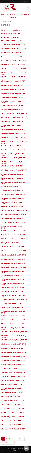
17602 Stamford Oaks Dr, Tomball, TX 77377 (12, 174)
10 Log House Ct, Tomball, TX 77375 (11, 303)
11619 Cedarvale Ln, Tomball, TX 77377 (12, 247)
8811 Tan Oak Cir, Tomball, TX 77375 (12, 117)
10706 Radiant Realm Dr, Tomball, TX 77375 (14, 299)
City (20, 15)
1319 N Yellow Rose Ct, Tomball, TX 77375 (13, 60)
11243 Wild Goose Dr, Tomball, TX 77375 (13, 64)
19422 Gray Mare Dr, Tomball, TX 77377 (13, 372)
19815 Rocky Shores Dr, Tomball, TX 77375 (14, 259)
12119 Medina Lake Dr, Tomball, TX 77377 (13, 255)
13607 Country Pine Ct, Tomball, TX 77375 (13, 376)
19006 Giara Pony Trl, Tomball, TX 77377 (13, 89)
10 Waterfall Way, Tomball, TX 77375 (12, 97)
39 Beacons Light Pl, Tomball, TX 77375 (12, 109)
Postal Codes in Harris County (10, 37)
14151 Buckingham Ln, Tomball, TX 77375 (13, 222)
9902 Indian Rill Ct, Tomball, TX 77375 (12, 384)
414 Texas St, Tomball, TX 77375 (10, 404)
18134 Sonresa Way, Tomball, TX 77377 (12, 400)
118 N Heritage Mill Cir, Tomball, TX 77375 (13, 267)
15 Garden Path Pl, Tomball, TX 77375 (12, 368)
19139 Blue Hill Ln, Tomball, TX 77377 (12, 166)
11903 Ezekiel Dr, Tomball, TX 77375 (12, 121)
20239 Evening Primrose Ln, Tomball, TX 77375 (13, 182)
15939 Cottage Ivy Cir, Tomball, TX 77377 (13, 133)
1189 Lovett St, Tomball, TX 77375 (11, 421)
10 (6, 443)
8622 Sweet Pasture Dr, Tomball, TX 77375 (13, 251)
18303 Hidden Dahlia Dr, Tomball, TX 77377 (14, 340)
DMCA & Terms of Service (17, 451)
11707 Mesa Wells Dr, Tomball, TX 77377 (13, 380)
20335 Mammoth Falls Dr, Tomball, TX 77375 (12, 126)
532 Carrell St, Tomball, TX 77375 (11, 186)
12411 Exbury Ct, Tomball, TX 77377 (12, 85)
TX (8, 15)
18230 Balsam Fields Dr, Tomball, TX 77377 (13, 360)
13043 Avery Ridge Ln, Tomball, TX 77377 (13, 315)
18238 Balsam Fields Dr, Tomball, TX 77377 (13, 356)
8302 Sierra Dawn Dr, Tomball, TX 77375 (13, 234)
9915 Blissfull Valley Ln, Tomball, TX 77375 (13, 214)
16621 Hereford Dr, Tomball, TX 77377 (12, 392)
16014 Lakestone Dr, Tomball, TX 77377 (13, 238)
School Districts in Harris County (11, 30)
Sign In (24, 2)
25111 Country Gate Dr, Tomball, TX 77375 (14, 48)
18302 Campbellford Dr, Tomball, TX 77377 (14, 230)
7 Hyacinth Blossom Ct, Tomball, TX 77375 (13, 352)
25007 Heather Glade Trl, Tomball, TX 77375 (12, 102)
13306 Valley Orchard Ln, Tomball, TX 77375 (12, 178)
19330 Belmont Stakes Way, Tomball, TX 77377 (13, 312)
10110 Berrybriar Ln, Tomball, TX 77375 (13, 93)
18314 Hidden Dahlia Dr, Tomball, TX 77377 (14, 332)
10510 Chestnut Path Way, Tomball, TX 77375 (12, 284)
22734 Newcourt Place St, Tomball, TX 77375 (12, 199)
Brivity (14, 448)
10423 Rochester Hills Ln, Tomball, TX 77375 (12, 389)
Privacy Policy (5, 451)
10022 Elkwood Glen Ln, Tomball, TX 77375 (14, 263)
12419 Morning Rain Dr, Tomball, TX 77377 (13, 44)
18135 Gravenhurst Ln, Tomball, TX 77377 (13, 344)
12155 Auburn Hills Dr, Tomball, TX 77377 (13, 194)
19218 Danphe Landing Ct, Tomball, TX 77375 (12, 272)
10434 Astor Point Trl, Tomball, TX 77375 (13, 429)
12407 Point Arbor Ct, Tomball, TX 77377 (13, 149)
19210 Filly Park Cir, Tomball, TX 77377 (12, 348)
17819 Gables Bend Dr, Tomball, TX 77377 (13, 412)
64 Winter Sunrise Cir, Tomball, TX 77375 (13, 319)
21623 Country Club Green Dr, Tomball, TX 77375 (13, 73)
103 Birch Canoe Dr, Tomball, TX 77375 (12, 105)
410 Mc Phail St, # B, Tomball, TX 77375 (12, 206)
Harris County (13, 16)
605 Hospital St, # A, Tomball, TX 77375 (12, 408)
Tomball (27, 15)
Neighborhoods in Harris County (10, 33)
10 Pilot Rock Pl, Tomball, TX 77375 (11, 275)
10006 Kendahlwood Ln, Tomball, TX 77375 (14, 69)
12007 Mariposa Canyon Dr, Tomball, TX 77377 (13, 296)
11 (9, 443)
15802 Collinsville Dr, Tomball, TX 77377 (13, 218)
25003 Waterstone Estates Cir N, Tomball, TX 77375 (13, 336)
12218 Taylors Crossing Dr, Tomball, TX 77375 (12, 280)
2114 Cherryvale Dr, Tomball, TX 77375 (12, 323)
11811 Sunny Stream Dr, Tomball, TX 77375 (14, 210)
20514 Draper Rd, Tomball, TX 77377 (12, 145)
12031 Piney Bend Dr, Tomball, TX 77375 (13, 287)
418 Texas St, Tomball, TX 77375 (10, 396)
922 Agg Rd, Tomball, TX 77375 (10, 243)
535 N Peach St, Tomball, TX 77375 (11, 40)
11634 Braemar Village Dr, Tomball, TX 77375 (12, 328)
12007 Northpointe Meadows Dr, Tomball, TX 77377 (13, 162)
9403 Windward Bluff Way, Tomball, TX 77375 (12, 203)
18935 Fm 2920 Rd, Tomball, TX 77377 (12, 291)
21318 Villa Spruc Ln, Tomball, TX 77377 (13, 137)
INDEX (3, 15)
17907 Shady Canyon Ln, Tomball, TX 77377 (14, 113)
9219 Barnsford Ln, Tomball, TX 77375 (12, 56)
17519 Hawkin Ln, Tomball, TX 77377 (12, 52)
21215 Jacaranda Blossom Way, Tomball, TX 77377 (14, 142)
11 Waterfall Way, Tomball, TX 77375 (12, 129)
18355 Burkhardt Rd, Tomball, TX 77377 (13, 158)
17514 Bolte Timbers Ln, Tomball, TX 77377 (14, 170)
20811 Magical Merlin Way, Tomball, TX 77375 (12, 227)
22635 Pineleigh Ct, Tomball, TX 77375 (12, 364)
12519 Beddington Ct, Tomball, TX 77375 (13, 417)
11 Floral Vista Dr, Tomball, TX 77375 (12, 307)
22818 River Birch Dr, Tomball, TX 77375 (13, 77)
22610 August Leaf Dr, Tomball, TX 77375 (13, 81)
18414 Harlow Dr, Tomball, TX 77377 (12, 190)
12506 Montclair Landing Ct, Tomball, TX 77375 (13, 154)
